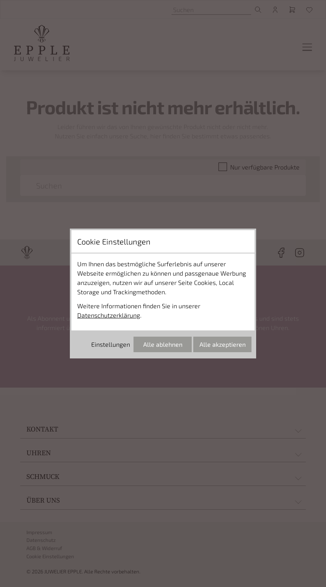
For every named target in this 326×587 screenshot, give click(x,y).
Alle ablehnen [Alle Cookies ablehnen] (162, 344)
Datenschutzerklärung (108, 315)
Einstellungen (110, 344)
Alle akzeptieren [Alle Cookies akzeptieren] (222, 344)
